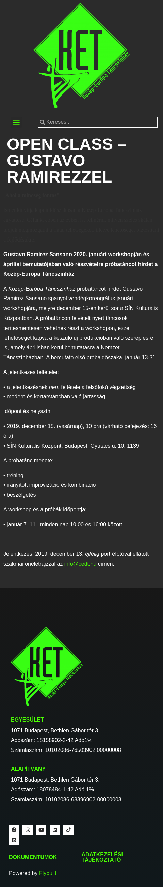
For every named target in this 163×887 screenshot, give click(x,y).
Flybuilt (47, 873)
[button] (16, 122)
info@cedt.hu (80, 564)
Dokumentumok (33, 857)
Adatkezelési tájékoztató (102, 857)
